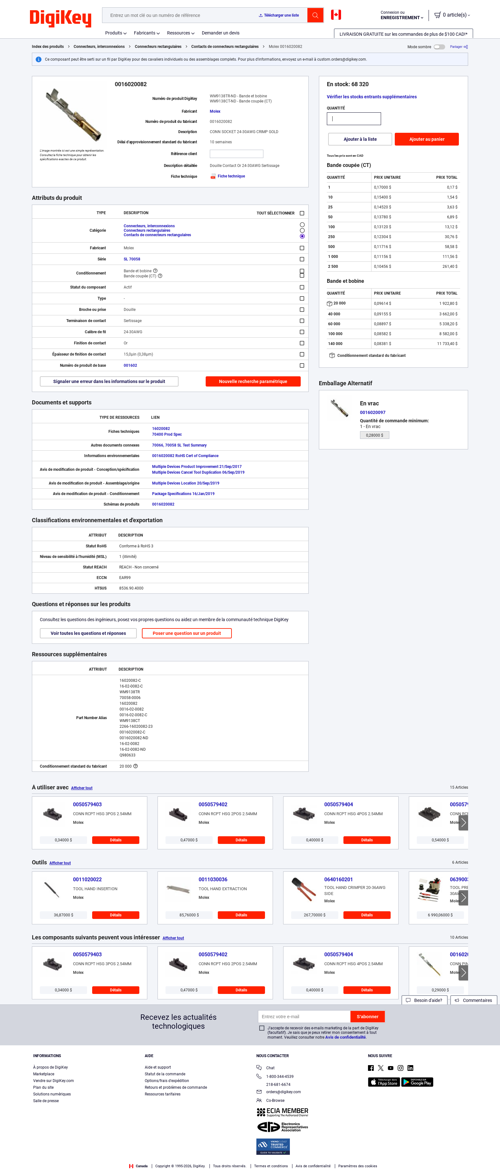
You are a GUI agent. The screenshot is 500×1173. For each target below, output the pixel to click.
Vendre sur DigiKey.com (53, 1081)
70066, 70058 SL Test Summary (179, 445)
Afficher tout (81, 788)
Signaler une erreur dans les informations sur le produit (109, 381)
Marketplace (43, 1074)
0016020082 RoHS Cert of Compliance (185, 456)
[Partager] (459, 46)
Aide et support (158, 1067)
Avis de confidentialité (345, 1037)
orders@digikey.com (278, 1092)
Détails (115, 840)
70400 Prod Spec (167, 434)
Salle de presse (46, 1101)
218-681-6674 (273, 1084)
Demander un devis (220, 32)
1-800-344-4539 (275, 1077)
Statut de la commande (165, 1074)
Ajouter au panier (427, 139)
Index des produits (48, 46)
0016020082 (163, 504)
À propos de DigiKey (50, 1067)
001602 (130, 365)
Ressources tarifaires (162, 1094)
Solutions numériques (52, 1094)
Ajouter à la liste (360, 139)
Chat (265, 1068)
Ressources (178, 32)
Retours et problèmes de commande (176, 1087)
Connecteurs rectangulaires (158, 46)
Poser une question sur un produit (187, 633)
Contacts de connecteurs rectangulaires (225, 46)
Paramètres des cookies (357, 1166)
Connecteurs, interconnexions (99, 46)
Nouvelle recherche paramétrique (253, 381)
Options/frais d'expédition (167, 1081)
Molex (215, 111)
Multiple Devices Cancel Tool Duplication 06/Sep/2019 (198, 472)
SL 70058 (132, 259)
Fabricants (144, 32)
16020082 (161, 428)
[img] (60, 19)
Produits (113, 32)
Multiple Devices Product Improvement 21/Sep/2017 (197, 466)
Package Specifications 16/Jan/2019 (183, 494)
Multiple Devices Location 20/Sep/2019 (185, 483)
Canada (138, 1166)
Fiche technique (227, 176)
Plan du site (43, 1087)
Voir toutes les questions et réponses (88, 633)
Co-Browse (270, 1101)
